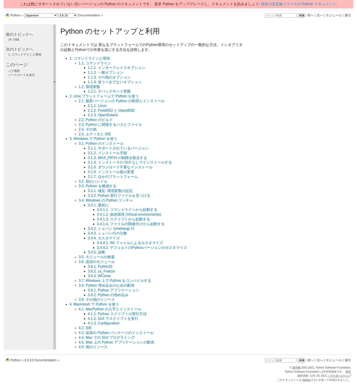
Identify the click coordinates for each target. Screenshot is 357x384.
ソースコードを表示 (21, 75)
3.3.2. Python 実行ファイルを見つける (119, 195)
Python (15, 15)
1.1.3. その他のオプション (109, 77)
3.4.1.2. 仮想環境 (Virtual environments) (129, 214)
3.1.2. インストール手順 (107, 153)
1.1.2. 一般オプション (105, 72)
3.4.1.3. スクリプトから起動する (123, 219)
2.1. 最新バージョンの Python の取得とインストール (122, 101)
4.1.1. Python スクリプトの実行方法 (117, 314)
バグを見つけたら (338, 375)
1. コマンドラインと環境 (89, 58)
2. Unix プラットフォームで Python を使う (104, 96)
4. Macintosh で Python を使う (94, 304)
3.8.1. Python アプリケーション (113, 290)
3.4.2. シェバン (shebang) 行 (111, 228)
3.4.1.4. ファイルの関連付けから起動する (131, 224)
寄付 (348, 371)
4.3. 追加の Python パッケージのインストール (116, 333)
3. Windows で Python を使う (93, 139)
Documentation (89, 15)
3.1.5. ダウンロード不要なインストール (120, 167)
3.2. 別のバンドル (93, 181)
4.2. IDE (85, 328)
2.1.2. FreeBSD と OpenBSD (111, 110)
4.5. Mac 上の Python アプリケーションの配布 (116, 342)
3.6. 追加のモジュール (97, 262)
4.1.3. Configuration (104, 323)
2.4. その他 (88, 129)
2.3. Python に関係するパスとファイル (110, 124)
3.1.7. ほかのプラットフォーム (113, 177)
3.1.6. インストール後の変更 (111, 172)
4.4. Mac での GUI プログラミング (107, 337)
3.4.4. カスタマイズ (104, 238)
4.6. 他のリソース (93, 347)
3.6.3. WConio (99, 276)
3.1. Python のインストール (101, 143)
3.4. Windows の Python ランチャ (106, 200)
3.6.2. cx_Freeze (101, 271)
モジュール (334, 15)
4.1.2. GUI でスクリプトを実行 (113, 319)
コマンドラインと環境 (24, 54)
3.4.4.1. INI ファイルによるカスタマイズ (130, 243)
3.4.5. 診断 (96, 252)
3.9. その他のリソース (97, 299)
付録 (13, 39)
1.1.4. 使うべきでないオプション (114, 82)
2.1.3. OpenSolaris (103, 115)
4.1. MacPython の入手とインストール (110, 309)
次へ (320, 15)
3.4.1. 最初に (98, 205)
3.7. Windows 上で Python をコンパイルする (115, 281)
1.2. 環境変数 (89, 87)
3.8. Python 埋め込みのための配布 (106, 285)
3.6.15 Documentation (40, 360)
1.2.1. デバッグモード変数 (109, 91)
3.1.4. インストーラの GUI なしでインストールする (130, 162)
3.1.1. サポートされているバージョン (118, 148)
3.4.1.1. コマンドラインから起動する (127, 210)
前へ (310, 15)
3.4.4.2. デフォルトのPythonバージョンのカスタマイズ (142, 248)
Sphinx (306, 379)
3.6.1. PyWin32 (100, 266)
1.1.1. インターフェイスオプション (116, 68)
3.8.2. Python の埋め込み (108, 295)
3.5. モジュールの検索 (97, 257)
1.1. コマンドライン (95, 63)
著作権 (296, 367)
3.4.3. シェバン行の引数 (107, 233)
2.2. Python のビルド (95, 120)
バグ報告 (14, 71)
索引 (348, 15)
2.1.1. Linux (97, 106)
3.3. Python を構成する (97, 186)
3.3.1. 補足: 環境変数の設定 (110, 191)
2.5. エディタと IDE (95, 134)
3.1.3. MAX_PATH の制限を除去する (117, 158)
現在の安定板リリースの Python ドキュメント (298, 4)
